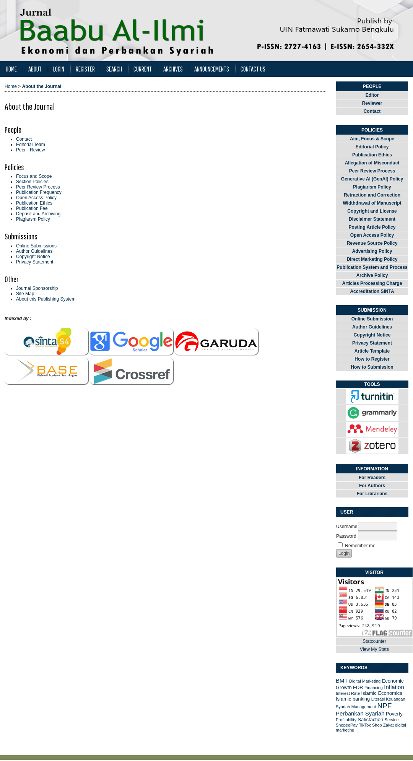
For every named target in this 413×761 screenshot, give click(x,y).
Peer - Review (30, 150)
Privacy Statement (34, 262)
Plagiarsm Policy (33, 219)
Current (142, 69)
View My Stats (374, 649)
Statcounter (374, 641)
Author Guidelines (34, 251)
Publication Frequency (39, 192)
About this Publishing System (45, 299)
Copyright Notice (33, 256)
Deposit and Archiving (38, 213)
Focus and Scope (34, 176)
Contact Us (253, 69)
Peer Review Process (38, 187)
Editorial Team (30, 144)
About (35, 69)
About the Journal (42, 86)
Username (346, 526)
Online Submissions (36, 246)
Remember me (360, 545)
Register (85, 69)
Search (114, 69)
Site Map (25, 293)
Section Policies (32, 181)
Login (58, 69)
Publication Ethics (34, 203)
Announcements (211, 69)
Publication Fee (32, 208)
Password (346, 536)
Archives (173, 69)
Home (11, 69)
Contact (24, 139)
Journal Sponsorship (37, 288)
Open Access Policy (36, 197)
